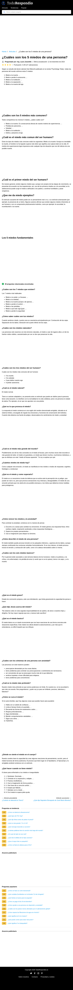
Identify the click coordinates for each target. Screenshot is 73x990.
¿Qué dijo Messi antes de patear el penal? (20, 819)
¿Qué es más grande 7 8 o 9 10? (18, 823)
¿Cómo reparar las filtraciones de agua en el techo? (23, 912)
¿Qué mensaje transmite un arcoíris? (19, 827)
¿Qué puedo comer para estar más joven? (20, 919)
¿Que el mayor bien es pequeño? (18, 841)
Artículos (5, 8)
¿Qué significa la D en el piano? (17, 916)
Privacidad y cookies (47, 977)
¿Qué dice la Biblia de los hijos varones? (20, 838)
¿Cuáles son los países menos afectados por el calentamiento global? (29, 909)
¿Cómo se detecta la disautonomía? (19, 812)
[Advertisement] (36, 31)
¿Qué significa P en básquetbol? (17, 923)
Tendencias (14, 8)
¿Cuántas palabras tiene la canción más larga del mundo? (25, 830)
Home (4, 52)
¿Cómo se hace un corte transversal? (19, 890)
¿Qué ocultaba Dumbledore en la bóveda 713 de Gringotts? (26, 894)
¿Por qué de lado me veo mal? (17, 834)
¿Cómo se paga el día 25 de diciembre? (20, 901)
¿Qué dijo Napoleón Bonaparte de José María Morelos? (52, 800)
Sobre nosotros (24, 977)
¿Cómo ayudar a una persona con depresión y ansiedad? (25, 905)
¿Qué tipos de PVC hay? (15, 816)
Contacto (35, 977)
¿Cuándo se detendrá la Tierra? (12, 800)
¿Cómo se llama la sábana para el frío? (20, 845)
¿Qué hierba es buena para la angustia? (20, 898)
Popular (23, 8)
